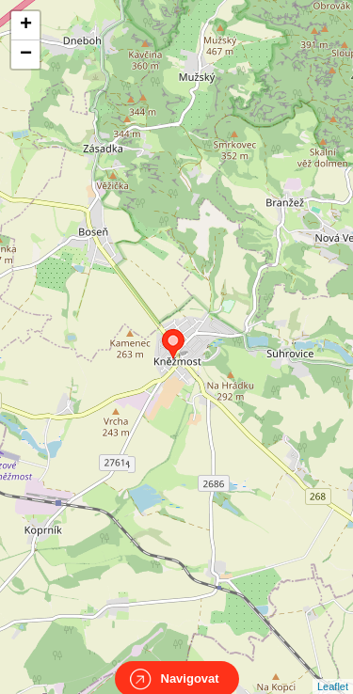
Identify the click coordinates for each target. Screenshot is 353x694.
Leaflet (332, 669)
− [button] (26, 54)
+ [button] (26, 25)
